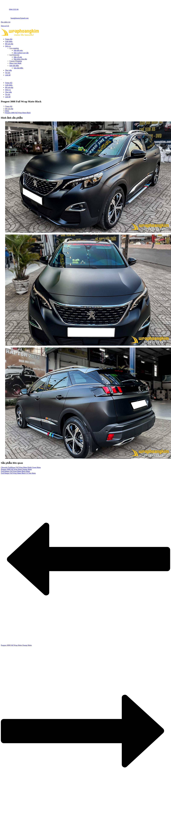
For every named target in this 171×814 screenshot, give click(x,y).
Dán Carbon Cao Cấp (21, 53)
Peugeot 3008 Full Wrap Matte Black (18, 113)
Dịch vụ (8, 46)
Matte (7, 111)
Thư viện (8, 70)
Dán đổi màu (18, 50)
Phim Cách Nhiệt (15, 63)
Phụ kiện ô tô (5, 22)
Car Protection (14, 55)
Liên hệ (7, 75)
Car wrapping (14, 48)
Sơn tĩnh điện (14, 66)
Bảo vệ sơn (18, 57)
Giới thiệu (8, 41)
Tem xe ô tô (5, 26)
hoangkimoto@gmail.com (19, 18)
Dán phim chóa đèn (20, 59)
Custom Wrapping (15, 61)
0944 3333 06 (13, 9)
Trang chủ (8, 39)
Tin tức (7, 73)
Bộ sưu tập (9, 44)
